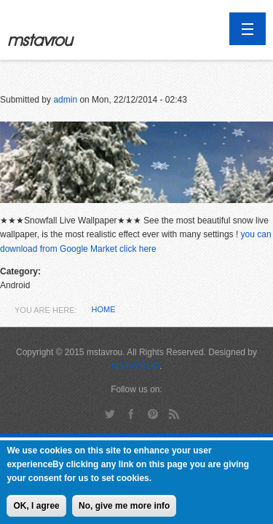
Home (104, 309)
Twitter (109, 413)
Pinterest (152, 413)
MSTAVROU (135, 366)
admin (65, 100)
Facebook (131, 413)
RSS (174, 413)
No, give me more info (124, 509)
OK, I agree (36, 509)
